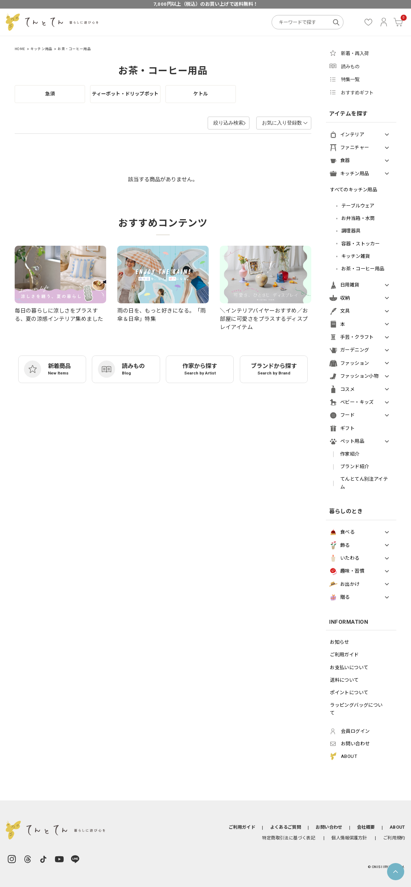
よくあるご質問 (285, 827)
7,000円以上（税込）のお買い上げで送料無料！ (205, 4)
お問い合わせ (329, 827)
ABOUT (397, 827)
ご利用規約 (394, 838)
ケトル (200, 94)
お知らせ (339, 642)
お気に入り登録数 (279, 123)
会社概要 (366, 827)
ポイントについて (349, 692)
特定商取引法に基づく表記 (288, 838)
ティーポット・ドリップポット (125, 94)
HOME (20, 49)
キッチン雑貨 (355, 256)
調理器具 (351, 231)
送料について (344, 680)
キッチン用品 (41, 49)
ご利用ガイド (344, 654)
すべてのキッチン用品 (353, 189)
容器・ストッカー (360, 243)
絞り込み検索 (213, 123)
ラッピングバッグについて (356, 709)
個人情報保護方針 (349, 838)
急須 (50, 94)
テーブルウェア (358, 206)
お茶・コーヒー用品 (74, 49)
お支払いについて (349, 667)
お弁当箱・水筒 (358, 218)
